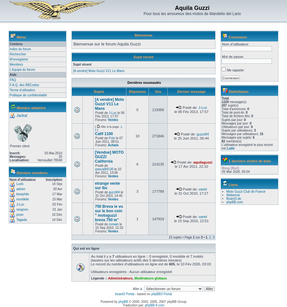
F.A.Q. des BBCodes (24, 85)
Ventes (113, 120)
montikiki (22, 199)
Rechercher (18, 54)
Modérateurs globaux (150, 278)
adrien (20, 189)
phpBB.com (234, 202)
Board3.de (233, 198)
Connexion (238, 37)
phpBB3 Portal (161, 294)
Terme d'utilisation (22, 90)
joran (19, 214)
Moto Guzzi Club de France (246, 191)
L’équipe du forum (22, 69)
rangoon (22, 209)
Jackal (21, 115)
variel (202, 189)
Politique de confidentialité (28, 95)
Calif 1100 (104, 134)
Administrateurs (120, 278)
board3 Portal (124, 294)
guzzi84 (203, 134)
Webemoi (233, 195)
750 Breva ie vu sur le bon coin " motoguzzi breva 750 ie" (109, 213)
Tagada (21, 220)
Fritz (112, 138)
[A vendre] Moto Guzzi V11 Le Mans (98, 71)
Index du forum (20, 49)
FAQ (13, 80)
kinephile (22, 194)
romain (114, 224)
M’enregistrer (19, 59)
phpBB (123, 301)
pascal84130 (104, 169)
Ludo (19, 184)
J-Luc (20, 204)
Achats (113, 145)
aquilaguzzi (202, 162)
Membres (16, 64)
